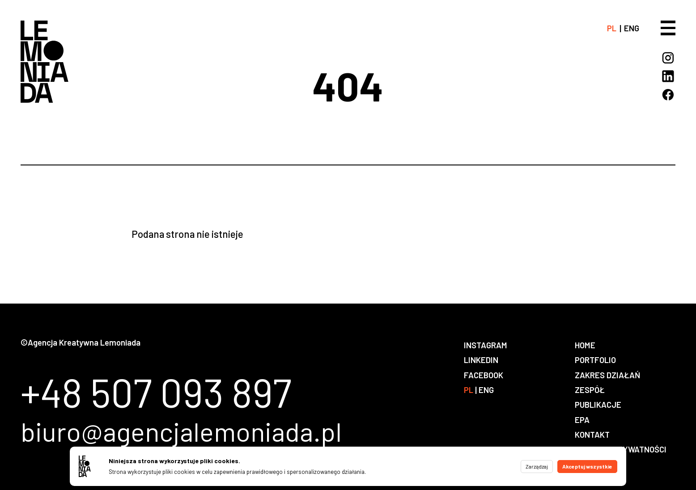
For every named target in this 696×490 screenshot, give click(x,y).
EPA (582, 419)
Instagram (485, 345)
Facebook (483, 375)
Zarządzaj (537, 466)
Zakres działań (607, 375)
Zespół (590, 389)
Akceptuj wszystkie (587, 466)
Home (585, 345)
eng (631, 28)
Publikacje (598, 404)
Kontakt (592, 434)
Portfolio (595, 360)
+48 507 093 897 (156, 392)
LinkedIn (481, 360)
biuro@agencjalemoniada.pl (181, 431)
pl (611, 28)
